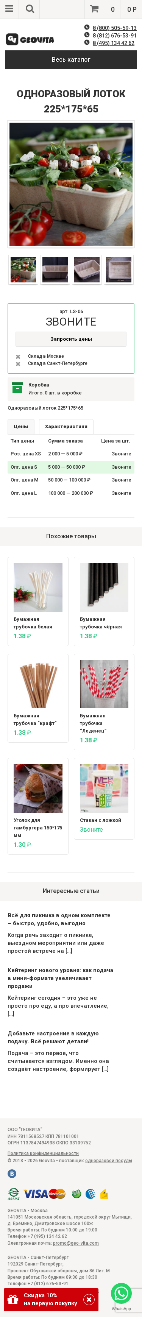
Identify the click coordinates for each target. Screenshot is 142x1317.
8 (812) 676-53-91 (115, 36)
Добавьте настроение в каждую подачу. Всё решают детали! (53, 1037)
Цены (21, 426)
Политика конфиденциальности (43, 1153)
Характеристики (66, 426)
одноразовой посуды (108, 1160)
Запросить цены (71, 339)
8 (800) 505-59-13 (115, 28)
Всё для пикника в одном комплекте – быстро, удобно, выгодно (59, 919)
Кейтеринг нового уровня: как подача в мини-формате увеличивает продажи (60, 978)
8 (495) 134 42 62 (113, 43)
